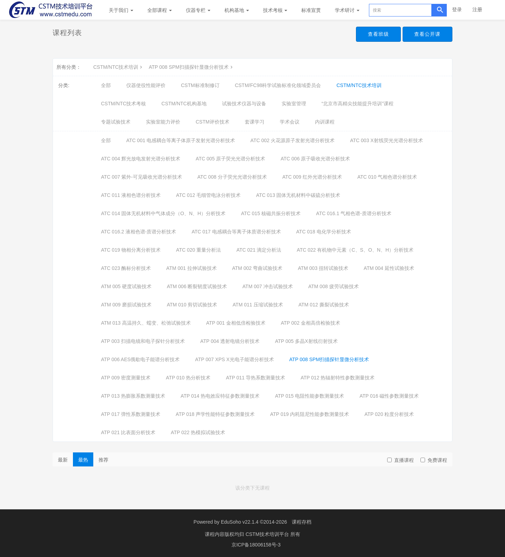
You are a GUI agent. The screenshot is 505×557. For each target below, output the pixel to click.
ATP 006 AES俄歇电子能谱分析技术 (140, 359)
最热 (83, 460)
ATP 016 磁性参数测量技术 (389, 396)
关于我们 (121, 10)
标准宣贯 (311, 10)
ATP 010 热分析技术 (188, 377)
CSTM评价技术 (212, 122)
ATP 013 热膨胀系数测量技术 (133, 396)
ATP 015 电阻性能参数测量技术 (309, 396)
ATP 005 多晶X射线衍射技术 (306, 341)
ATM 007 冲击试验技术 (267, 286)
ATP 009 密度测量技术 (125, 377)
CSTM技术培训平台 (267, 534)
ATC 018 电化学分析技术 (323, 231)
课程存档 (301, 522)
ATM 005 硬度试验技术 (126, 286)
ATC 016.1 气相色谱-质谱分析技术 (353, 213)
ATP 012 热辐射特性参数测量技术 (338, 377)
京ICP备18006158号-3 (256, 545)
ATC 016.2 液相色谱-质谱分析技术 (138, 231)
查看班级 (375, 34)
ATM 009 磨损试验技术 (126, 304)
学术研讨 (347, 10)
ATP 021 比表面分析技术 (128, 432)
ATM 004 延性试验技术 (389, 268)
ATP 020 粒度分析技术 (389, 414)
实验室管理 (294, 103)
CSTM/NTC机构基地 (183, 103)
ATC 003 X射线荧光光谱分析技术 (386, 140)
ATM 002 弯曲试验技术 (257, 268)
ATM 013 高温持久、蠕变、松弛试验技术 (146, 323)
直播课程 (400, 460)
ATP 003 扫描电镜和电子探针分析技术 (143, 341)
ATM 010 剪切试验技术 (192, 304)
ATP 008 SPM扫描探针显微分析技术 (191, 67)
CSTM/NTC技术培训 (118, 67)
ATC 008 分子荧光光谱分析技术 (232, 177)
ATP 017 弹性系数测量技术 (130, 414)
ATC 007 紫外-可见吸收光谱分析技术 (141, 177)
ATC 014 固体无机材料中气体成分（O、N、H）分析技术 (163, 213)
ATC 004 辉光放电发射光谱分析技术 (140, 158)
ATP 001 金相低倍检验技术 (235, 323)
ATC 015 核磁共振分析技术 (271, 213)
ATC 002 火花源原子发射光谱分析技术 (292, 140)
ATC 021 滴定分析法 (258, 250)
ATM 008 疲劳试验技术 (333, 286)
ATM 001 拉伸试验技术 (191, 268)
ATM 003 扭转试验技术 (323, 268)
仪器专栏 (198, 10)
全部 (106, 85)
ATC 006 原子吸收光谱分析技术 (315, 158)
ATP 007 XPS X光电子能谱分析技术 (234, 359)
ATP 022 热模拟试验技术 (198, 432)
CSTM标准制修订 (200, 85)
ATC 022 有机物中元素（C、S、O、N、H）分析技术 (355, 250)
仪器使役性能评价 (146, 85)
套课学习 (254, 122)
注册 (477, 9)
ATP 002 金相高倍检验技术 (310, 323)
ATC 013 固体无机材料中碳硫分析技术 (298, 195)
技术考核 (275, 10)
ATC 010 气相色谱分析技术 (387, 177)
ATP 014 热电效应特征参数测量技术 (220, 396)
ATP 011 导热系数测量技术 (255, 377)
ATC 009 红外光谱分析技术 (312, 177)
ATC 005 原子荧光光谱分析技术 (230, 158)
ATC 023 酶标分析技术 (126, 268)
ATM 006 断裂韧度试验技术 (197, 286)
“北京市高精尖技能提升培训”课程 (357, 103)
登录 (457, 9)
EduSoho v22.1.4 (239, 522)
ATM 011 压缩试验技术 (258, 304)
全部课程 (159, 10)
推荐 (103, 460)
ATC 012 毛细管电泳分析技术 (208, 195)
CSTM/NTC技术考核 (123, 103)
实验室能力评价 (163, 122)
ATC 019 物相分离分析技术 (131, 250)
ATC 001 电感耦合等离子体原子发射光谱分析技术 (180, 140)
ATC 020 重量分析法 (198, 250)
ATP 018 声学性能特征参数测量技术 (215, 414)
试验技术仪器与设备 (244, 103)
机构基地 (236, 10)
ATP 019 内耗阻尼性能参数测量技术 (309, 414)
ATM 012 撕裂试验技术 (323, 304)
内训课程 (325, 122)
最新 (63, 460)
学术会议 (289, 122)
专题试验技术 (115, 122)
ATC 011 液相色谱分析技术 (131, 195)
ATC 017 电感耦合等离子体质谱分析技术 (236, 231)
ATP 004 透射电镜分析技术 (230, 341)
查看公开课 (426, 34)
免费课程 (433, 460)
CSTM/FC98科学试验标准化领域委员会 (278, 85)
